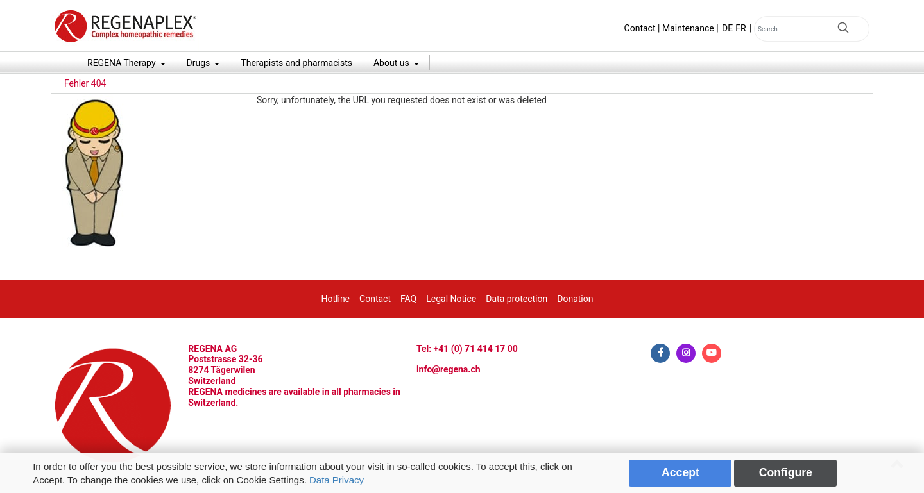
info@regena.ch (448, 369)
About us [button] (392, 63)
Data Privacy (336, 479)
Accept (680, 472)
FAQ (408, 299)
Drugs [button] (199, 63)
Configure (785, 472)
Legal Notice (451, 299)
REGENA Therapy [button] (122, 63)
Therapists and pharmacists (296, 63)
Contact (640, 28)
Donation (575, 299)
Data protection (516, 299)
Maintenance (688, 28)
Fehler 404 (85, 83)
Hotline (335, 299)
